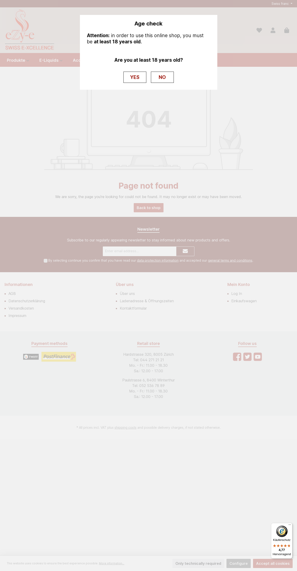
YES (134, 77)
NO (162, 77)
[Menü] (289, 526)
